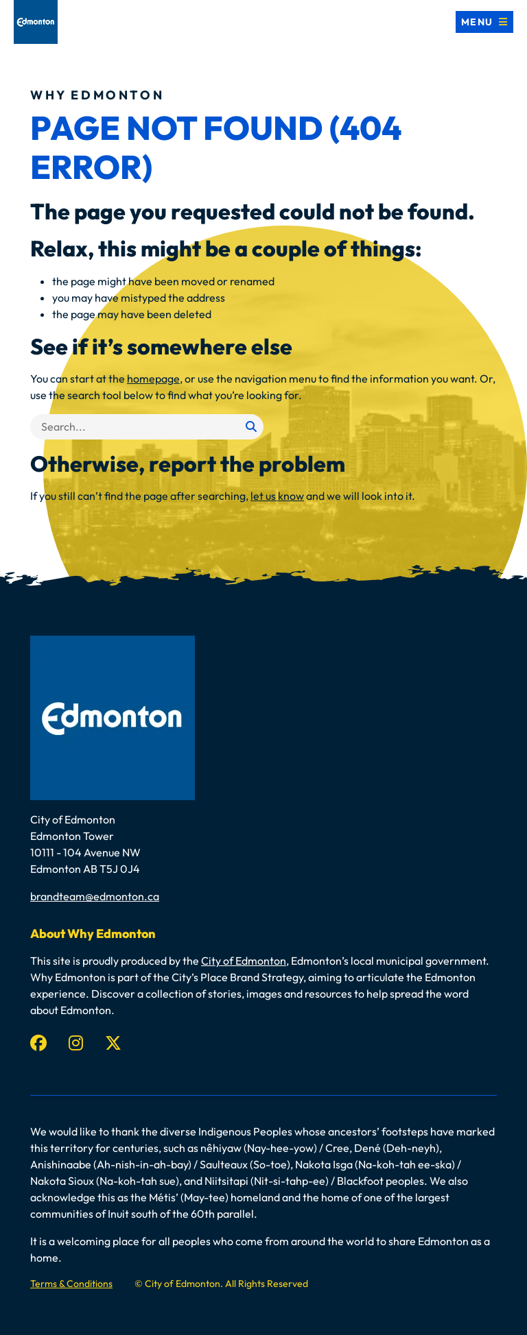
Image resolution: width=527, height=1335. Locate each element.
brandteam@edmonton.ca (94, 896)
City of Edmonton (243, 960)
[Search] (147, 427)
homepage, (155, 378)
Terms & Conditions (71, 1283)
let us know (277, 496)
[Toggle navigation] (484, 22)
